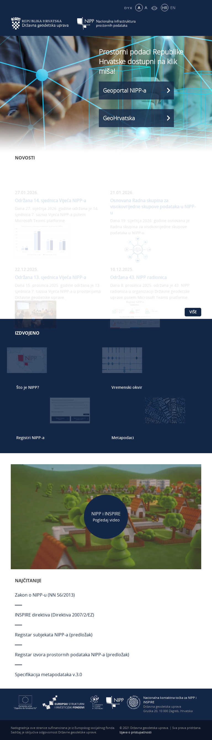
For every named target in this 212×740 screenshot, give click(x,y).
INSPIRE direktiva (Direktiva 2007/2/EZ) (54, 615)
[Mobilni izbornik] (196, 23)
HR (164, 7)
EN (173, 7)
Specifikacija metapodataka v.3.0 (48, 674)
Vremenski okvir (127, 387)
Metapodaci (123, 437)
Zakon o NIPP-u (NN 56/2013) (45, 595)
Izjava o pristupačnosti (136, 732)
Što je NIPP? (27, 387)
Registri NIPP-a (30, 437)
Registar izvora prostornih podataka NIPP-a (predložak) (72, 655)
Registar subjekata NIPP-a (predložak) (53, 635)
